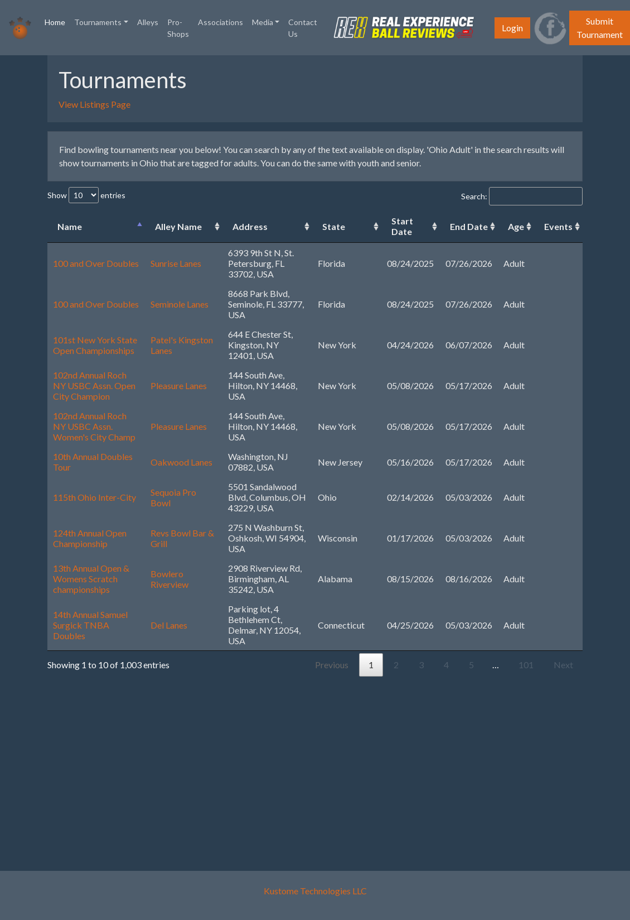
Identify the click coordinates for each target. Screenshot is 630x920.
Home (57, 21)
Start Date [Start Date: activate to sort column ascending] (402, 226)
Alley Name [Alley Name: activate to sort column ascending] (178, 226)
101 (526, 664)
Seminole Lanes (180, 304)
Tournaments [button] (98, 22)
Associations (220, 22)
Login (512, 27)
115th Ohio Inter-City (94, 497)
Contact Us (302, 28)
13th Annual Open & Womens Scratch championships (91, 579)
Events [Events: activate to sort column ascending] (558, 226)
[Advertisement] (315, 768)
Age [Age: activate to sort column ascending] (516, 226)
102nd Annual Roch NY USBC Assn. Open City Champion (94, 385)
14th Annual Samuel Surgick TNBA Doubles (90, 625)
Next (563, 664)
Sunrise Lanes (176, 263)
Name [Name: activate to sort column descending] (69, 226)
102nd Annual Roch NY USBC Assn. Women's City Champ (94, 426)
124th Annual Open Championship (90, 538)
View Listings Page (94, 104)
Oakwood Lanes (181, 462)
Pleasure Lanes (179, 385)
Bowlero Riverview (169, 579)
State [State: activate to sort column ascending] (333, 226)
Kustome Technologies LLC (315, 890)
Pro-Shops (178, 28)
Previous (331, 664)
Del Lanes (169, 625)
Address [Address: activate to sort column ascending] (250, 226)
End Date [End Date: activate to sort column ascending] (469, 226)
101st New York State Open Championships (95, 345)
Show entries (86, 195)
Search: (522, 196)
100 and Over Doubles (96, 263)
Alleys (147, 22)
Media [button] (262, 22)
